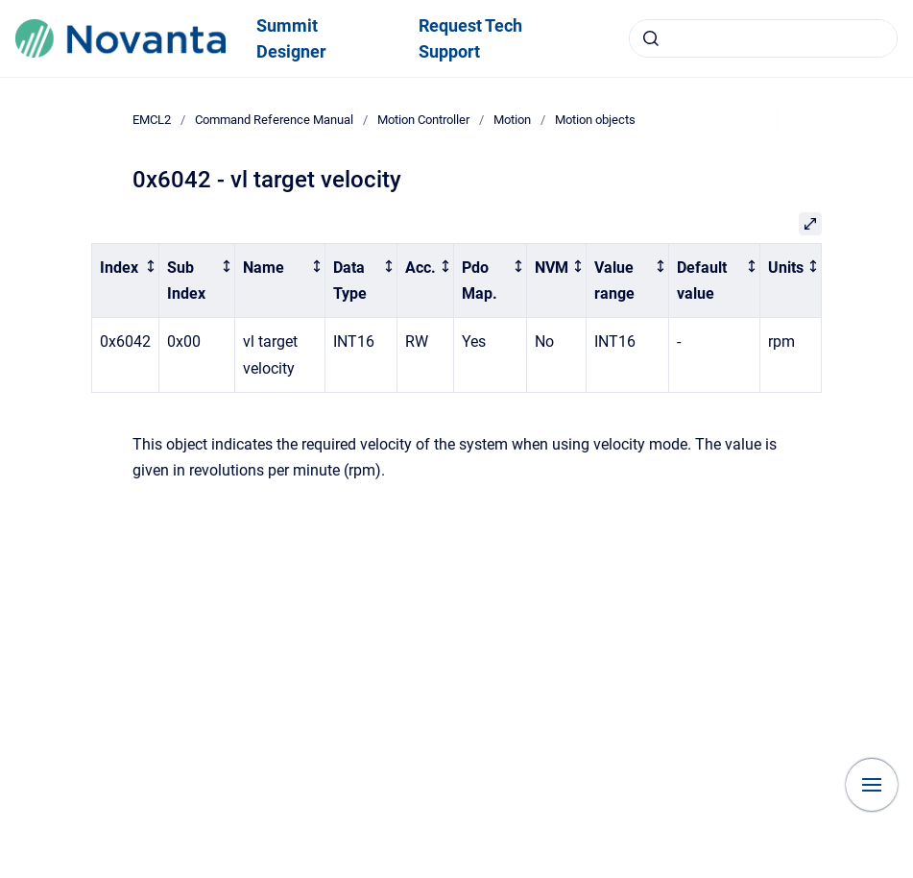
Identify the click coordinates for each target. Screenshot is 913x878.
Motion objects (595, 119)
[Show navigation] (872, 785)
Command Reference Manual (274, 119)
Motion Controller (423, 119)
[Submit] (651, 38)
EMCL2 (151, 119)
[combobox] (763, 38)
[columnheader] (125, 280)
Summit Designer (291, 38)
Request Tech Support (470, 38)
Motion (512, 119)
